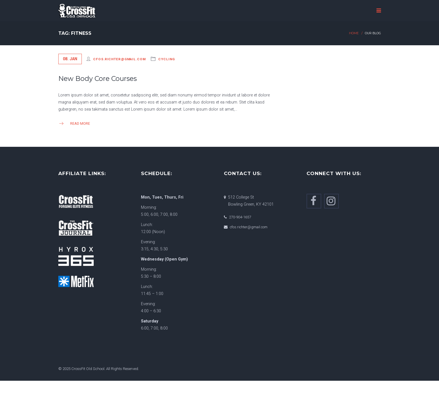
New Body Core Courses (97, 78)
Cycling (166, 59)
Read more (74, 123)
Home (354, 33)
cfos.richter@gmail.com (119, 59)
